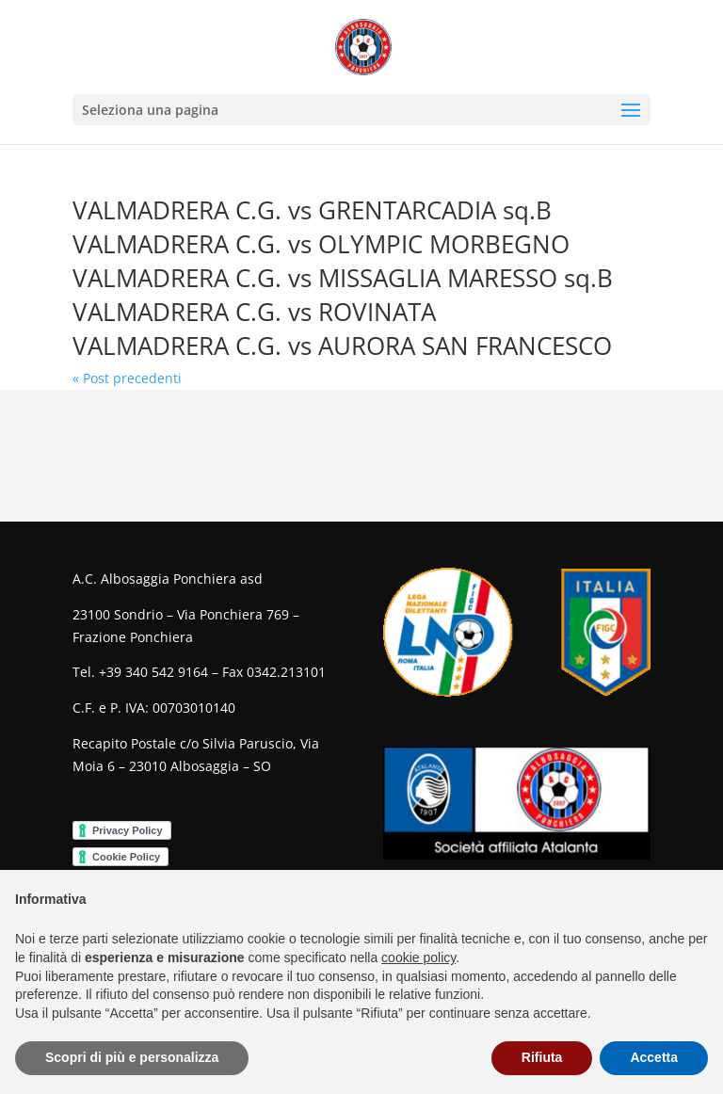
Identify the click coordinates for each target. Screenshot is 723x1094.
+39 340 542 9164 (153, 672)
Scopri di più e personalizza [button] (131, 1057)
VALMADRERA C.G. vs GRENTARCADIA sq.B (312, 210)
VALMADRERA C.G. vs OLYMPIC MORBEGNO (321, 244)
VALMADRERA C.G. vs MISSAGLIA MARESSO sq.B (342, 278)
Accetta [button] (654, 1057)
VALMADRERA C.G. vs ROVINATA (254, 312)
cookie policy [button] (418, 957)
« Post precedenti (127, 378)
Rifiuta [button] (542, 1057)
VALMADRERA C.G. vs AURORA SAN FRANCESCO (342, 345)
